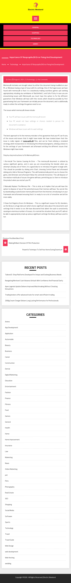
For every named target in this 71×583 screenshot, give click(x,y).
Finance (7, 398)
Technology (35, 38)
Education (8, 380)
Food (7, 410)
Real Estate (9, 492)
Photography (9, 487)
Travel (7, 534)
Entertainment (10, 386)
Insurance (8, 445)
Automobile (9, 339)
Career (7, 357)
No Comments (43, 79)
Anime (7, 321)
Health (7, 427)
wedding (8, 563)
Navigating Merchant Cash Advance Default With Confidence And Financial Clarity (34, 280)
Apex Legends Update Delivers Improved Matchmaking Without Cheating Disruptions (31, 287)
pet (6, 475)
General (35, 27)
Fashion (8, 392)
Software (8, 516)
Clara (9, 79)
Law (6, 451)
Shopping (35, 33)
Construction (10, 363)
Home (7, 433)
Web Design (9, 546)
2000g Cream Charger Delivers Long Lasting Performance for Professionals (32, 300)
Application (9, 333)
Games (35, 44)
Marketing (8, 457)
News (7, 463)
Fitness (8, 404)
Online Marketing (11, 469)
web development (11, 551)
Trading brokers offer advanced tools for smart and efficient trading (29, 294)
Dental (7, 369)
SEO (6, 498)
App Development (11, 327)
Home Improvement (12, 439)
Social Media (9, 510)
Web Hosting (9, 557)
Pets (7, 481)
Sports (7, 522)
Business (8, 351)
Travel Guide (9, 540)
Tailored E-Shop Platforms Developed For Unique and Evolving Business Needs (33, 274)
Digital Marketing (11, 374)
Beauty (7, 345)
